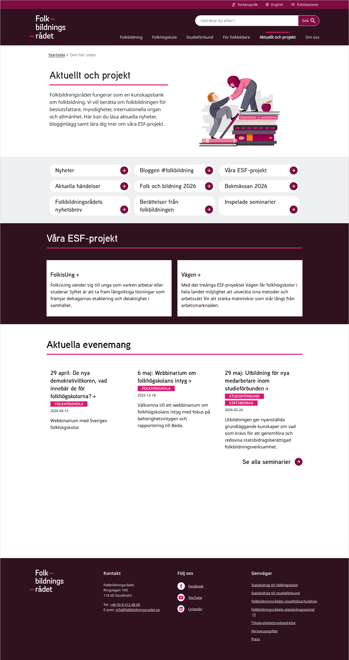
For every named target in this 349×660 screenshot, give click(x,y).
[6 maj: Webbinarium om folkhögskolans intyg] (174, 486)
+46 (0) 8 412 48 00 (125, 604)
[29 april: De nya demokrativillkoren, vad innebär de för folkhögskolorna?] (87, 486)
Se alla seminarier (272, 538)
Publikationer (307, 4)
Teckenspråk (247, 4)
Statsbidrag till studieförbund (275, 593)
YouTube (195, 597)
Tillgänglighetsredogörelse (273, 622)
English (276, 4)
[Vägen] (239, 326)
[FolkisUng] (109, 326)
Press (255, 639)
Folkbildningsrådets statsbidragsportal (283, 609)
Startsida (56, 55)
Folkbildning (131, 37)
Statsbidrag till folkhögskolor (274, 585)
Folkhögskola (164, 37)
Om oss (312, 37)
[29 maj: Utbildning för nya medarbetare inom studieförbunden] (261, 486)
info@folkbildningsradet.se (138, 609)
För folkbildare (236, 37)
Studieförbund (199, 37)
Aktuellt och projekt (278, 37)
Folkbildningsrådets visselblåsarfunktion (284, 601)
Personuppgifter (264, 631)
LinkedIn (195, 609)
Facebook (195, 586)
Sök (308, 20)
